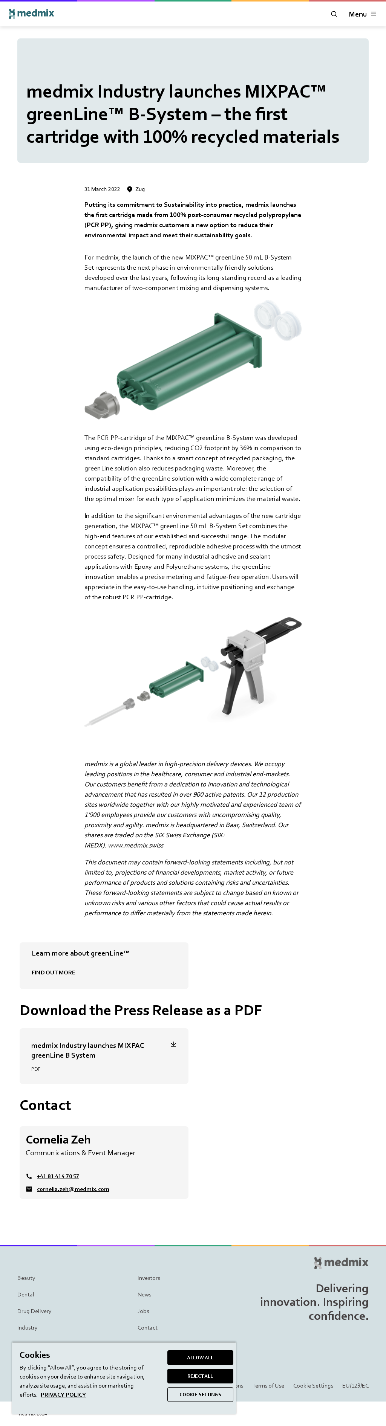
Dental (25, 1294)
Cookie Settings (313, 1385)
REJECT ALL (200, 1376)
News (144, 1294)
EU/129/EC (355, 1385)
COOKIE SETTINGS (200, 1394)
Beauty (26, 1277)
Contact (148, 1327)
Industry (27, 1327)
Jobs (143, 1311)
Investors (149, 1277)
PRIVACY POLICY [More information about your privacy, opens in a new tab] (63, 1394)
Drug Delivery (34, 1311)
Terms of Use (268, 1385)
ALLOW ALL (200, 1357)
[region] (124, 1378)
